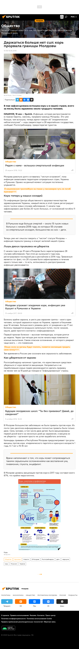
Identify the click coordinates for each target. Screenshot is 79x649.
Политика (5, 595)
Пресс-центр (50, 615)
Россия (62, 595)
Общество (10, 161)
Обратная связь (50, 622)
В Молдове (35, 559)
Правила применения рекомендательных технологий (22, 622)
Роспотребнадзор (48, 559)
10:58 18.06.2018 (10, 51)
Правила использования (19, 615)
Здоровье (17, 559)
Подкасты (72, 595)
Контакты (40, 615)
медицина (65, 559)
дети (58, 559)
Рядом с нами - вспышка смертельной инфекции (34, 165)
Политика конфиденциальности (13, 619)
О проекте (5, 615)
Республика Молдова (47, 595)
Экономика (18, 595)
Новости (26, 559)
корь (6, 564)
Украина (22, 564)
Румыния (14, 564)
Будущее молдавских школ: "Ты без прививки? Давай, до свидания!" (39, 412)
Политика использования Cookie (39, 619)
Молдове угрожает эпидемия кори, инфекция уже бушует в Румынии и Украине (35, 307)
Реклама (33, 615)
